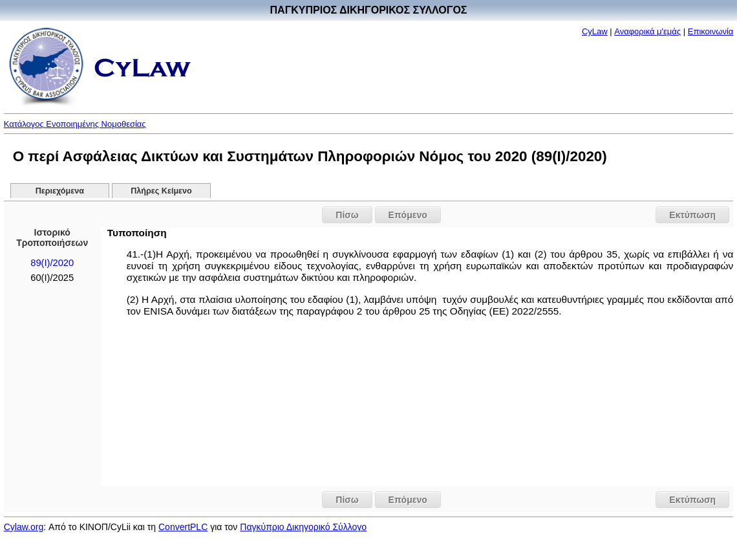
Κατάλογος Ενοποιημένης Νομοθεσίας (75, 124)
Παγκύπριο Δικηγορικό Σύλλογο (303, 527)
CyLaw (595, 31)
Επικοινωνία (711, 31)
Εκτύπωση (692, 215)
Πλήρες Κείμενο (161, 190)
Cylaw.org (23, 527)
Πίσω (347, 215)
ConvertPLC (183, 527)
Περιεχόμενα (60, 190)
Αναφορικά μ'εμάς (647, 31)
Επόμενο (408, 215)
